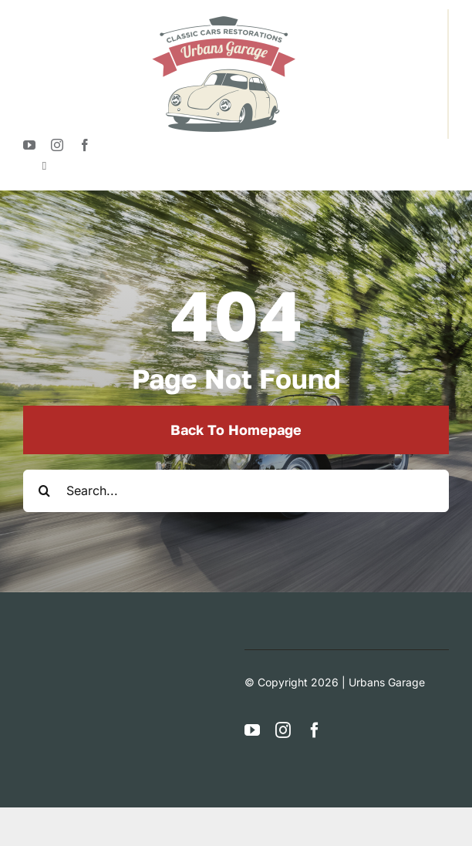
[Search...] (236, 491)
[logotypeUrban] (224, 15)
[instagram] (57, 145)
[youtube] (29, 145)
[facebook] (85, 145)
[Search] (44, 491)
